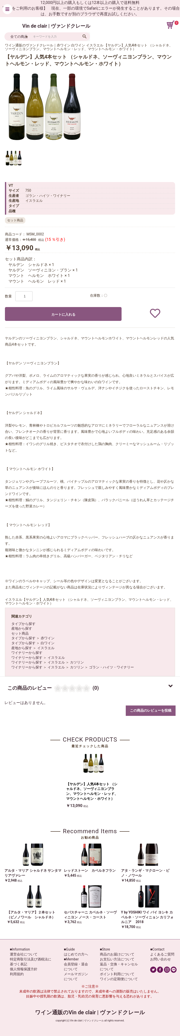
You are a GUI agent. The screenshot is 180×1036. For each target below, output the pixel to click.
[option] (44, 106)
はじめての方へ (76, 954)
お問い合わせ (160, 959)
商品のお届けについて (117, 954)
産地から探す (21, 628)
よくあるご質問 (162, 954)
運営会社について (23, 954)
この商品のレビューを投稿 (150, 710)
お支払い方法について (117, 959)
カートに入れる (63, 314)
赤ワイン (47, 638)
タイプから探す (23, 624)
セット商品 (20, 633)
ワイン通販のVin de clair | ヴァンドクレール (90, 1012)
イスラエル (45, 648)
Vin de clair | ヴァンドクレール (56, 26)
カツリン (77, 662)
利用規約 (17, 974)
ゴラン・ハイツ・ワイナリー (111, 667)
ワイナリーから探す (26, 653)
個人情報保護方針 (23, 969)
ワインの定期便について (119, 979)
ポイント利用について (117, 974)
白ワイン (47, 643)
